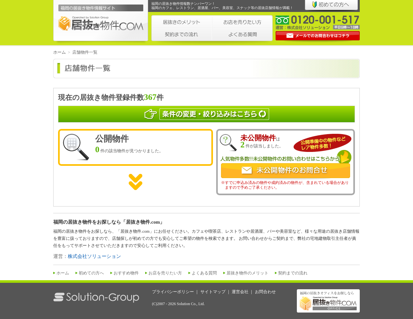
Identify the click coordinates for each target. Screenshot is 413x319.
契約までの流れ (292, 273)
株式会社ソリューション (94, 256)
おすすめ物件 (126, 273)
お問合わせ (265, 291)
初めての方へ (91, 273)
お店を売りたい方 (165, 273)
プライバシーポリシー (173, 291)
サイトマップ (213, 291)
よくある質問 (204, 273)
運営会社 (240, 291)
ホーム (59, 52)
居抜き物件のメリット (247, 273)
